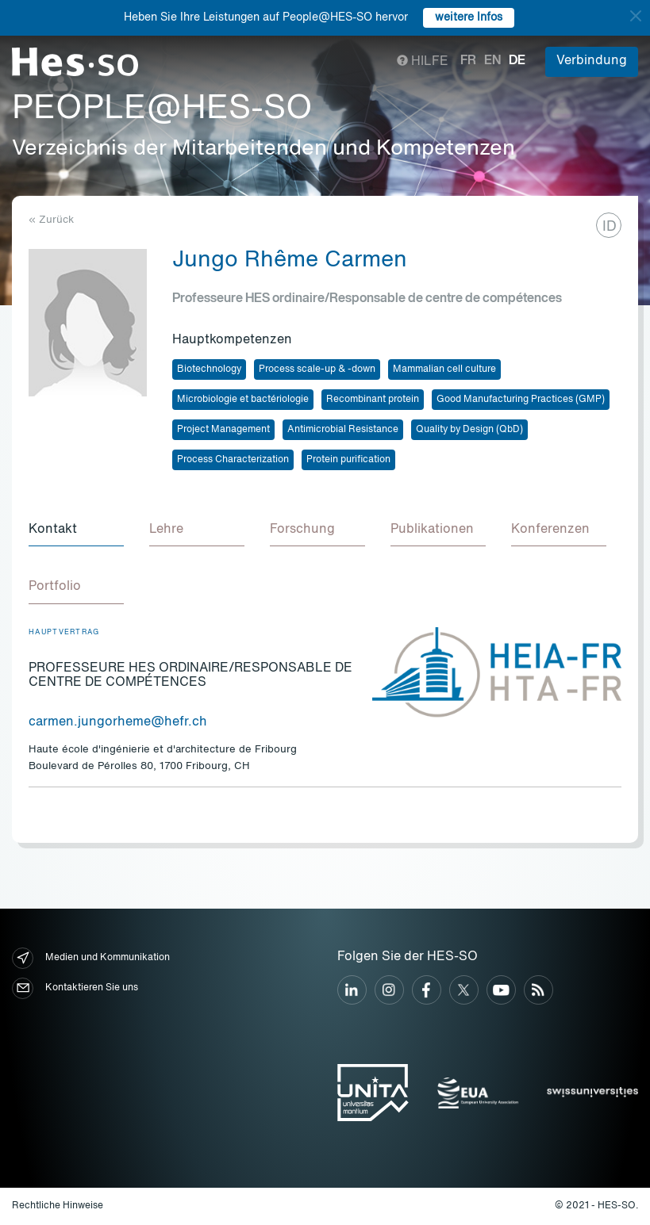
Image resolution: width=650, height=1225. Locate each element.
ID (609, 227)
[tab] (76, 530)
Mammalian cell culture (444, 369)
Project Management (223, 429)
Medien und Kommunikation (91, 958)
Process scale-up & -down (317, 369)
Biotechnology (209, 369)
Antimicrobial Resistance (342, 429)
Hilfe (422, 62)
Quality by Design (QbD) (469, 429)
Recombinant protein (372, 399)
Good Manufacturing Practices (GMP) (521, 399)
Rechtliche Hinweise (57, 1206)
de (517, 61)
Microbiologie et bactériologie (243, 399)
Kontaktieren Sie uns (75, 988)
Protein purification (348, 460)
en (492, 61)
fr (468, 61)
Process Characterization (233, 460)
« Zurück (51, 220)
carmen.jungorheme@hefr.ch (118, 722)
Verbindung (591, 61)
